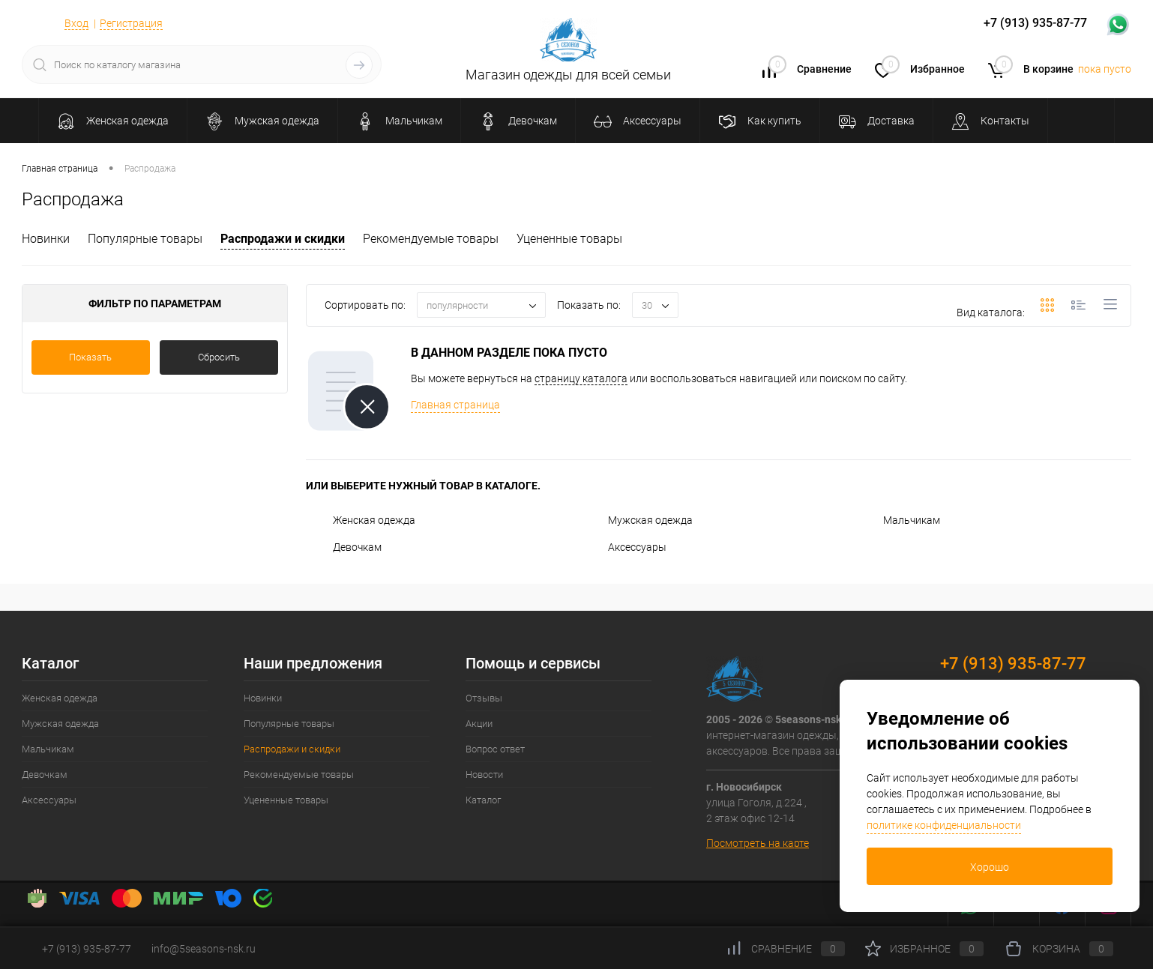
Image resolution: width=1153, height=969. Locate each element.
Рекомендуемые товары (431, 239)
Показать (90, 357)
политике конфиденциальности (944, 825)
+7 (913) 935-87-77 (1013, 663)
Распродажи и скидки (282, 239)
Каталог (483, 800)
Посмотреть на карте (757, 843)
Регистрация (131, 23)
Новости (484, 774)
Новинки (46, 239)
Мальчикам (898, 520)
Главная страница (455, 405)
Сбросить (219, 357)
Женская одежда (360, 520)
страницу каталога (581, 378)
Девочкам (344, 547)
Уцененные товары (569, 239)
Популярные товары (145, 239)
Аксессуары (623, 547)
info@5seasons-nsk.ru (203, 949)
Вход (76, 23)
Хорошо (989, 867)
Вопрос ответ (495, 749)
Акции (479, 723)
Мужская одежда (637, 520)
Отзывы (484, 698)
